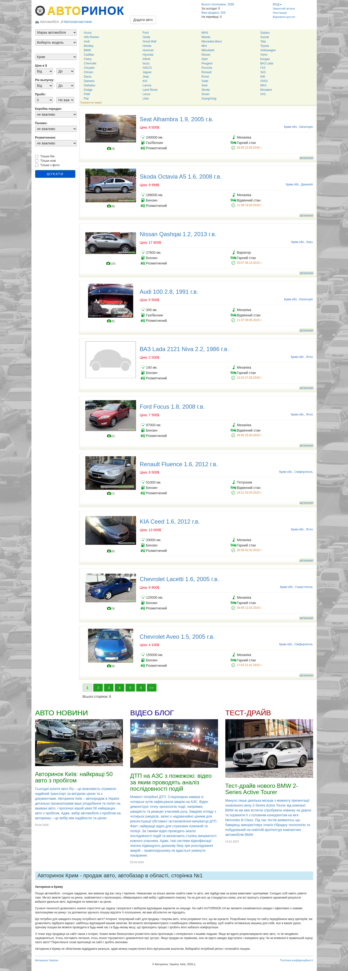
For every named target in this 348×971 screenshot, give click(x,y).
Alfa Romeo (91, 37)
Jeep (146, 76)
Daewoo (89, 81)
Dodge (88, 89)
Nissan (205, 54)
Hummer (148, 50)
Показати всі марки (91, 102)
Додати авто (143, 20)
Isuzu (146, 63)
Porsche (206, 68)
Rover (205, 76)
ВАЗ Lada (266, 63)
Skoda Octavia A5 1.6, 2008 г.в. (181, 176)
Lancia (147, 85)
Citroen (88, 72)
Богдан (265, 59)
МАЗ (263, 85)
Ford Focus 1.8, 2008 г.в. (172, 406)
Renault (206, 72)
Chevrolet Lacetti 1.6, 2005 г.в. (179, 579)
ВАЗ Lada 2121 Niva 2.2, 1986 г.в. (184, 349)
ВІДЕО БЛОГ (152, 713)
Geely (146, 37)
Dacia (87, 76)
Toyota (264, 46)
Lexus (146, 94)
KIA (145, 81)
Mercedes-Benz (211, 41)
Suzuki (264, 37)
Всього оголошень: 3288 (217, 4)
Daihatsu (89, 85)
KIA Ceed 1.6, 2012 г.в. (170, 521)
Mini (204, 46)
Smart (205, 94)
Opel (204, 59)
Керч (309, 242)
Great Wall (149, 41)
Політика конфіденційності (296, 960)
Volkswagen (268, 50)
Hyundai (148, 54)
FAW (87, 94)
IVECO (147, 68)
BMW (87, 50)
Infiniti (146, 59)
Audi (87, 41)
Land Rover (150, 89)
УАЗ (263, 94)
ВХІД (277, 4)
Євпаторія (306, 127)
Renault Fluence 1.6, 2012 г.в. (179, 464)
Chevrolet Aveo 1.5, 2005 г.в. (177, 636)
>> (151, 688)
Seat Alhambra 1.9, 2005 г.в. (177, 119)
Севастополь (304, 587)
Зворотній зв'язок (284, 8)
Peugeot (206, 63)
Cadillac (89, 54)
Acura (87, 32)
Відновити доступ (284, 16)
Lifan (146, 98)
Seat (204, 85)
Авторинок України (46, 960)
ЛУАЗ (264, 81)
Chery (88, 59)
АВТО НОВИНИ (61, 713)
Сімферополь (303, 472)
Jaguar (147, 72)
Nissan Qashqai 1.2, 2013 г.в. (178, 234)
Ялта (309, 357)
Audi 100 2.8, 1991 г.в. (169, 291)
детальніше (306, 157)
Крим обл (290, 127)
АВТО (85, 10)
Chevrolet (90, 63)
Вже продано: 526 (213, 12)
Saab (204, 81)
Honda (147, 46)
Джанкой (307, 184)
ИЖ (262, 76)
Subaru (265, 32)
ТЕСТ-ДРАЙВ (248, 713)
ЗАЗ (263, 72)
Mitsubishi (207, 50)
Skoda (205, 89)
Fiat (86, 98)
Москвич (266, 89)
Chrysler (89, 68)
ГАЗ (262, 68)
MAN (204, 32)
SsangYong (208, 98)
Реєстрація (280, 12)
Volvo (263, 54)
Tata (263, 41)
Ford (146, 32)
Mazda (205, 37)
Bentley (89, 46)
